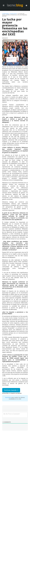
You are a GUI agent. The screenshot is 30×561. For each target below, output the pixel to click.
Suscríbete (8, 397)
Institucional (13, 13)
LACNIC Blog (5, 13)
